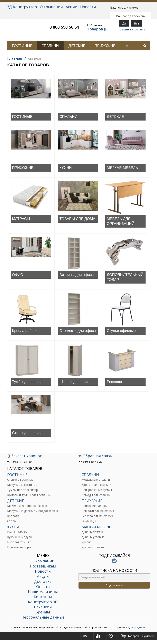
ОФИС (17, 275)
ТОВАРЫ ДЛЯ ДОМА (77, 219)
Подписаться (114, 585)
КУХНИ (65, 168)
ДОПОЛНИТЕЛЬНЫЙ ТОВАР (125, 277)
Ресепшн (114, 382)
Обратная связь (95, 456)
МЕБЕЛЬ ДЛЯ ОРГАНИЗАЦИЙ (120, 221)
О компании (51, 7)
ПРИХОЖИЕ (104, 45)
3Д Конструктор (22, 7)
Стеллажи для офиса (77, 331)
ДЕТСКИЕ (76, 45)
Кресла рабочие (25, 331)
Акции (71, 7)
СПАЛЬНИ (50, 45)
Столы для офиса (27, 433)
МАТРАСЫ (21, 219)
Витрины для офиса (76, 275)
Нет (136, 23)
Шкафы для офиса (75, 382)
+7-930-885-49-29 (90, 462)
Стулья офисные (121, 331)
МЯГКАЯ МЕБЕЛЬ (122, 168)
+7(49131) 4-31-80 (19, 462)
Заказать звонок (24, 456)
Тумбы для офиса (27, 382)
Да (124, 23)
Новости (88, 7)
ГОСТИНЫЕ (22, 45)
